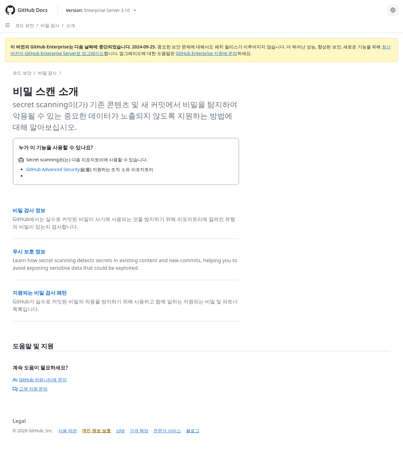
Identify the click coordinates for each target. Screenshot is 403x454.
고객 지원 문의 (30, 389)
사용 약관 (67, 431)
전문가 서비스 (167, 431)
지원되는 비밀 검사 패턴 (40, 292)
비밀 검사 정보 (29, 210)
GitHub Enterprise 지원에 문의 (206, 53)
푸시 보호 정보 (29, 251)
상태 (120, 431)
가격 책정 (139, 431)
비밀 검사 (50, 25)
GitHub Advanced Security (53, 169)
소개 (70, 25)
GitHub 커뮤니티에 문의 (40, 380)
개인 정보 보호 (96, 431)
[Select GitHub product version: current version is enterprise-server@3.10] (101, 10)
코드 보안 (24, 25)
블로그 (192, 431)
